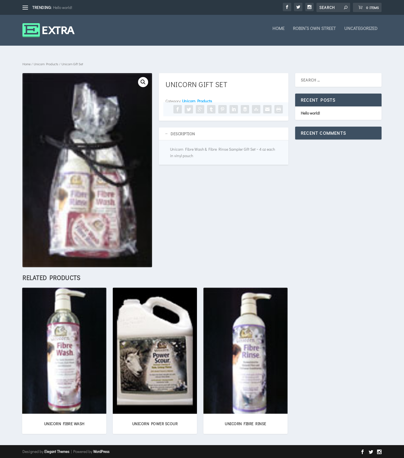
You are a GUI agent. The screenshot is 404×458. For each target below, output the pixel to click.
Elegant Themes (56, 451)
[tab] (223, 133)
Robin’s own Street (314, 32)
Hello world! (62, 7)
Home (278, 32)
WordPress (101, 451)
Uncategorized (360, 32)
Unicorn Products (46, 64)
